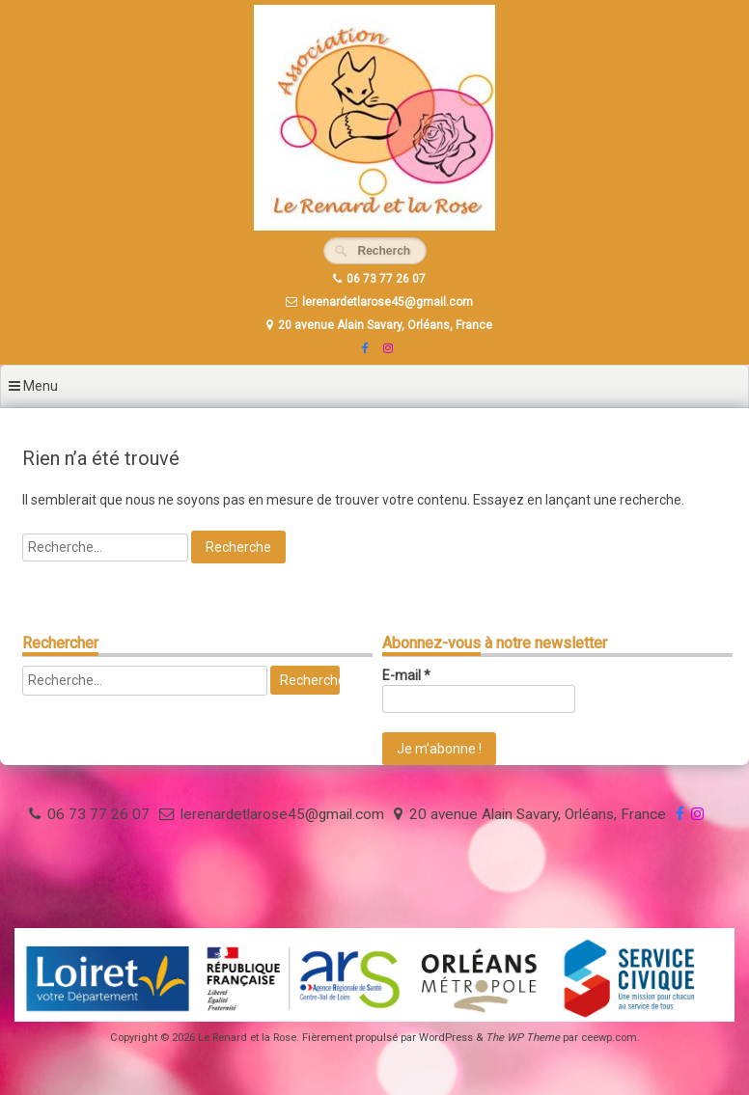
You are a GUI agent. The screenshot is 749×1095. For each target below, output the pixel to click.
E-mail (406, 675)
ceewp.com (609, 1037)
